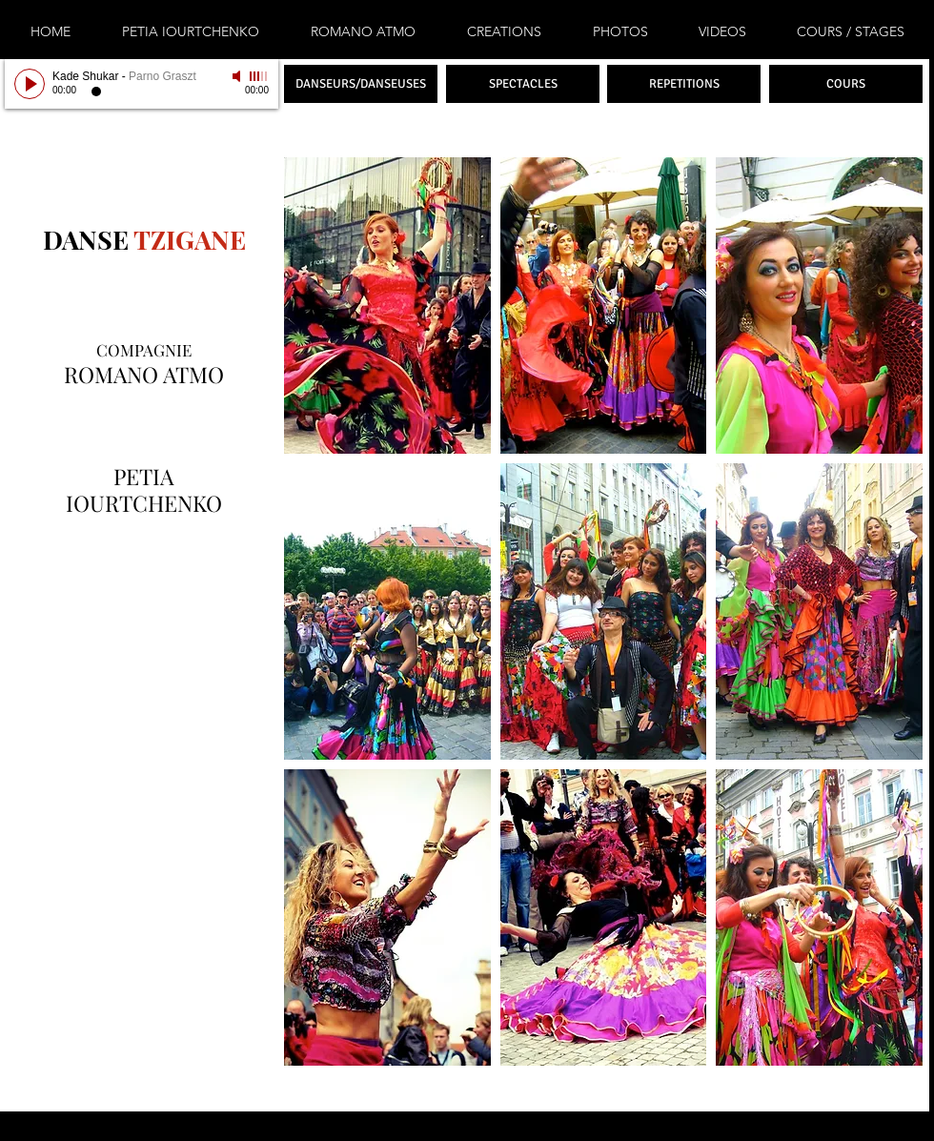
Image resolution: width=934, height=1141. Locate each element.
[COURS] (846, 84)
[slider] (259, 76)
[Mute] (238, 76)
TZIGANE (187, 239)
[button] (387, 305)
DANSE (86, 239)
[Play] (29, 83)
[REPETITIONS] (684, 84)
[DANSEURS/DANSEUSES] (360, 84)
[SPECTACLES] (522, 84)
